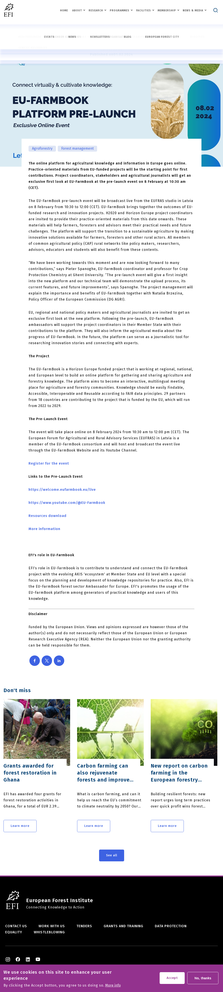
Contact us (16, 926)
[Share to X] (47, 660)
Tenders (84, 926)
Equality (13, 932)
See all (111, 855)
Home (64, 10)
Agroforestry (42, 148)
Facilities (143, 10)
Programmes (119, 10)
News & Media (193, 10)
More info (113, 987)
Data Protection (171, 926)
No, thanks (202, 980)
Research (96, 10)
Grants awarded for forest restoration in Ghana (30, 773)
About (77, 10)
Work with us (52, 926)
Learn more (20, 826)
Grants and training (123, 926)
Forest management (77, 148)
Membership (167, 10)
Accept (172, 980)
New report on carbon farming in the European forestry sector (179, 773)
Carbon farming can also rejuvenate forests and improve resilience (103, 773)
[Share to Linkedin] (59, 660)
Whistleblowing (49, 932)
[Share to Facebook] (34, 660)
